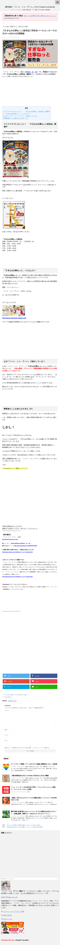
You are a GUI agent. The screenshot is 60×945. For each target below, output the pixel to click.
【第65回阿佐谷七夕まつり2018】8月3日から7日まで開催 (30, 775)
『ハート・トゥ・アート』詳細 (13, 911)
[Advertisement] (30, 91)
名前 (6, 729)
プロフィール (7, 919)
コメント (7, 710)
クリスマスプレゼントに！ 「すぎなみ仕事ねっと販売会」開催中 (26, 111)
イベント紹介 (7, 694)
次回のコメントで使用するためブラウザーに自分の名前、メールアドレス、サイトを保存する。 (27, 747)
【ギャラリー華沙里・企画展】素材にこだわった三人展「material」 (23, 825)
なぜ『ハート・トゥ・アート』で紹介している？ (20, 116)
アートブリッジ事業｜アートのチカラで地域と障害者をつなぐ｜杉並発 (34, 764)
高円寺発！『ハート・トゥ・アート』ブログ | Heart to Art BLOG (30, 7)
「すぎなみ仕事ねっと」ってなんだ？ (16, 114)
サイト (6, 740)
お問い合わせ (7, 915)
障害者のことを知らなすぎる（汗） (16, 118)
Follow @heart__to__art (9, 897)
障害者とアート (13, 694)
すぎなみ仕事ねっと (8, 696)
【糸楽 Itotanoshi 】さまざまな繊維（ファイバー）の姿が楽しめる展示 (24, 827)
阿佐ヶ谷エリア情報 (22, 694)
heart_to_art (12, 701)
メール (6, 735)
